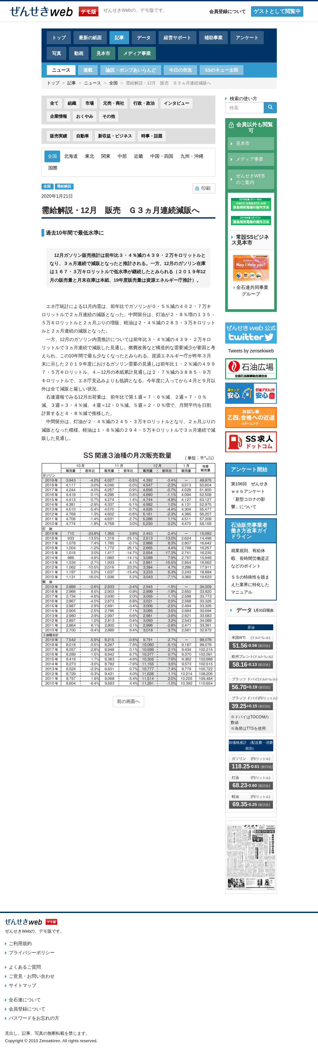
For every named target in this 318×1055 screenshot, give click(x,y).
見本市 (103, 53)
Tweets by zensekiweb (251, 350)
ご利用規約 (20, 943)
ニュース (61, 70)
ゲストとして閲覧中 (277, 11)
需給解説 (64, 186)
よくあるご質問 (25, 967)
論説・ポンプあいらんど (131, 70)
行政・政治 (144, 103)
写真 (56, 53)
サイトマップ (22, 985)
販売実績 (58, 136)
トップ (59, 37)
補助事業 (213, 37)
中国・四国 (161, 156)
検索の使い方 (243, 98)
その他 (108, 116)
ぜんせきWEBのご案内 (250, 179)
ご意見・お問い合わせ (32, 976)
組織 (72, 103)
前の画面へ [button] (128, 701)
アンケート (247, 37)
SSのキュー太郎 (222, 70)
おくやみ (84, 116)
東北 (89, 156)
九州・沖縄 (191, 156)
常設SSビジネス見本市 (250, 240)
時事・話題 (151, 136)
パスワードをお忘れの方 (34, 1018)
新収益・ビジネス (115, 136)
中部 (122, 156)
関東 (105, 156)
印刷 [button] (205, 188)
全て (54, 103)
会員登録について (227, 11)
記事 (119, 37)
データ (144, 37)
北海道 (71, 156)
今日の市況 (180, 70)
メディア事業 (137, 53)
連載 (87, 70)
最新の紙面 (90, 37)
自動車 (82, 136)
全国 (113, 82)
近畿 (138, 156)
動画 (78, 53)
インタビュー (176, 103)
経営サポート (177, 37)
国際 (53, 167)
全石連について (25, 999)
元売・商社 (113, 103)
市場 (89, 103)
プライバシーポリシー (32, 952)
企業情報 (58, 116)
